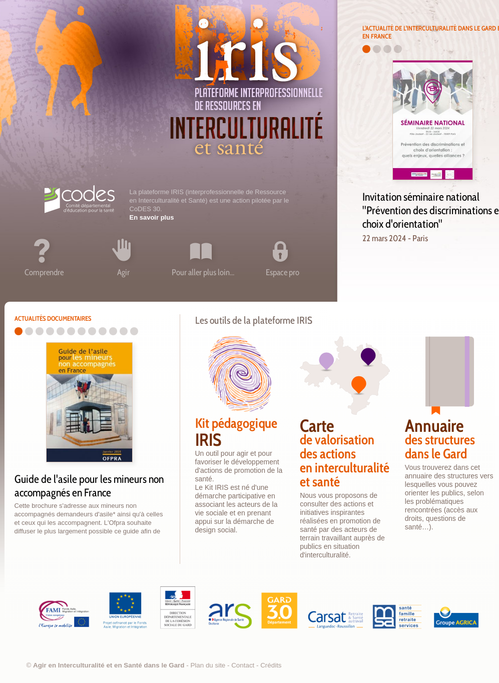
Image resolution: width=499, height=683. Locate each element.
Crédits (270, 665)
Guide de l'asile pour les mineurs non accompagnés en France (89, 485)
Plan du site (207, 665)
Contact (242, 665)
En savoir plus (152, 217)
